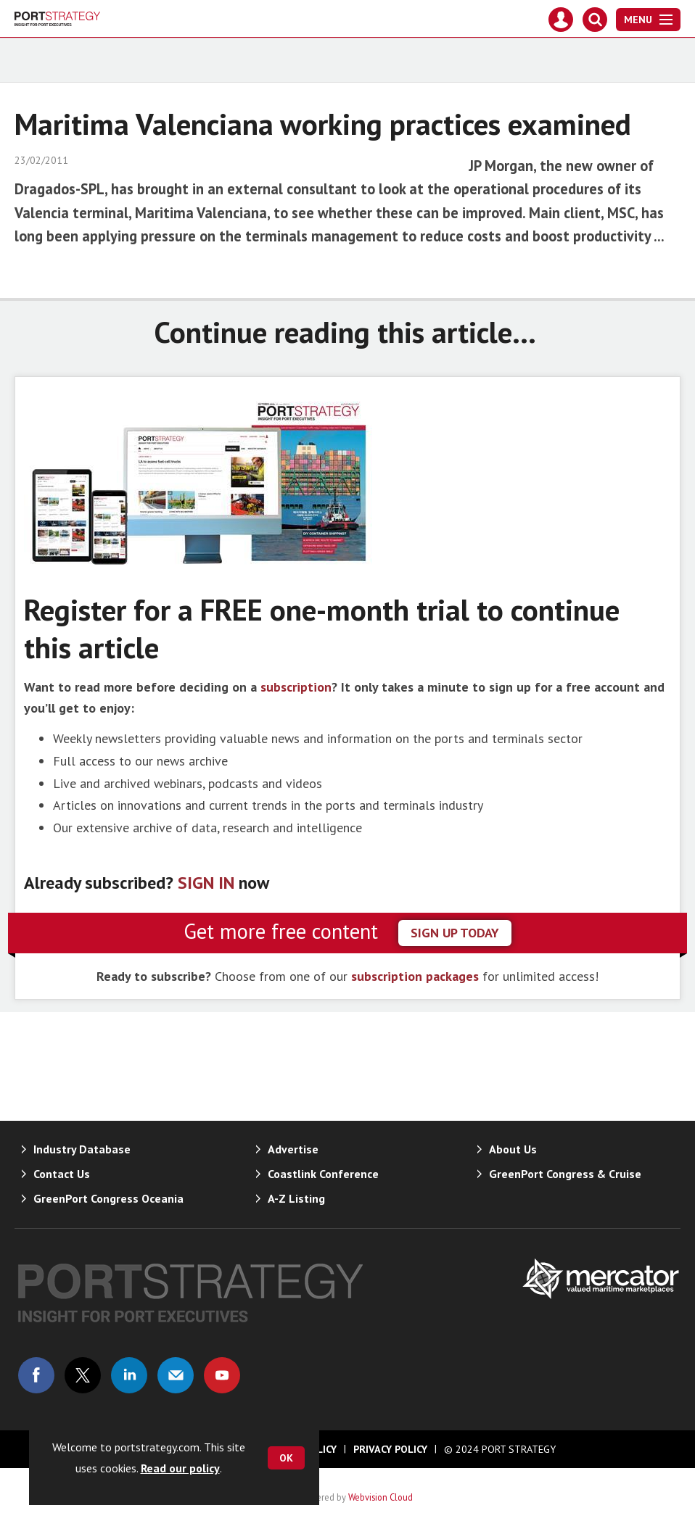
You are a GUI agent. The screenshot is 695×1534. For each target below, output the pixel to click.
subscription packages (415, 976)
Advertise (293, 1149)
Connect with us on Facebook (36, 1375)
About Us (513, 1149)
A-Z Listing (296, 1198)
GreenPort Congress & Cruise (565, 1173)
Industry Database (82, 1149)
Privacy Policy (390, 1449)
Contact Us (61, 1173)
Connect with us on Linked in (129, 1375)
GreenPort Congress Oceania (108, 1198)
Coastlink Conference (323, 1173)
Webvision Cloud (380, 1497)
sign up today (455, 932)
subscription (296, 687)
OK (286, 1457)
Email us (175, 1375)
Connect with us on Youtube (222, 1375)
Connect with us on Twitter (83, 1375)
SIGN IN (206, 882)
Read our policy (180, 1468)
